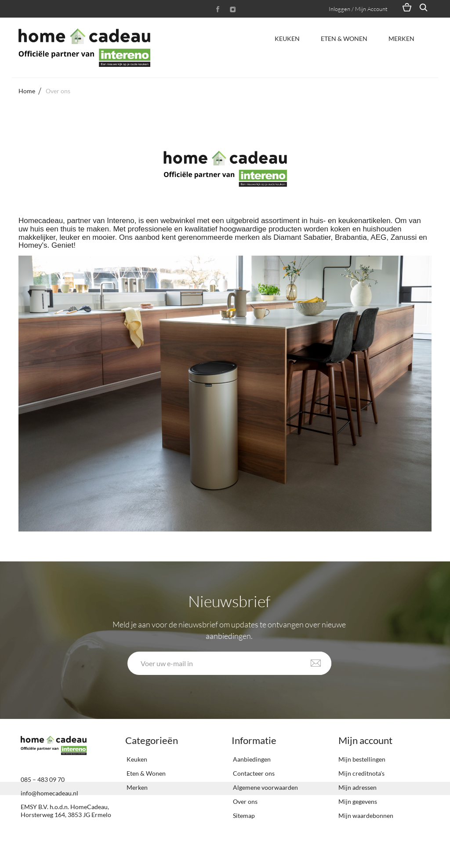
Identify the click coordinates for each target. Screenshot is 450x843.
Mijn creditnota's (361, 773)
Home (26, 91)
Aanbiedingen (251, 759)
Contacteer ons (253, 773)
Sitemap (243, 815)
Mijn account (365, 740)
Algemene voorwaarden (265, 787)
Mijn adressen (357, 787)
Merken (401, 38)
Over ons (245, 801)
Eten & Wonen (344, 38)
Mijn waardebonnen (365, 815)
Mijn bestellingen (361, 759)
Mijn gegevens (357, 801)
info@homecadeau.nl (49, 793)
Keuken (287, 38)
